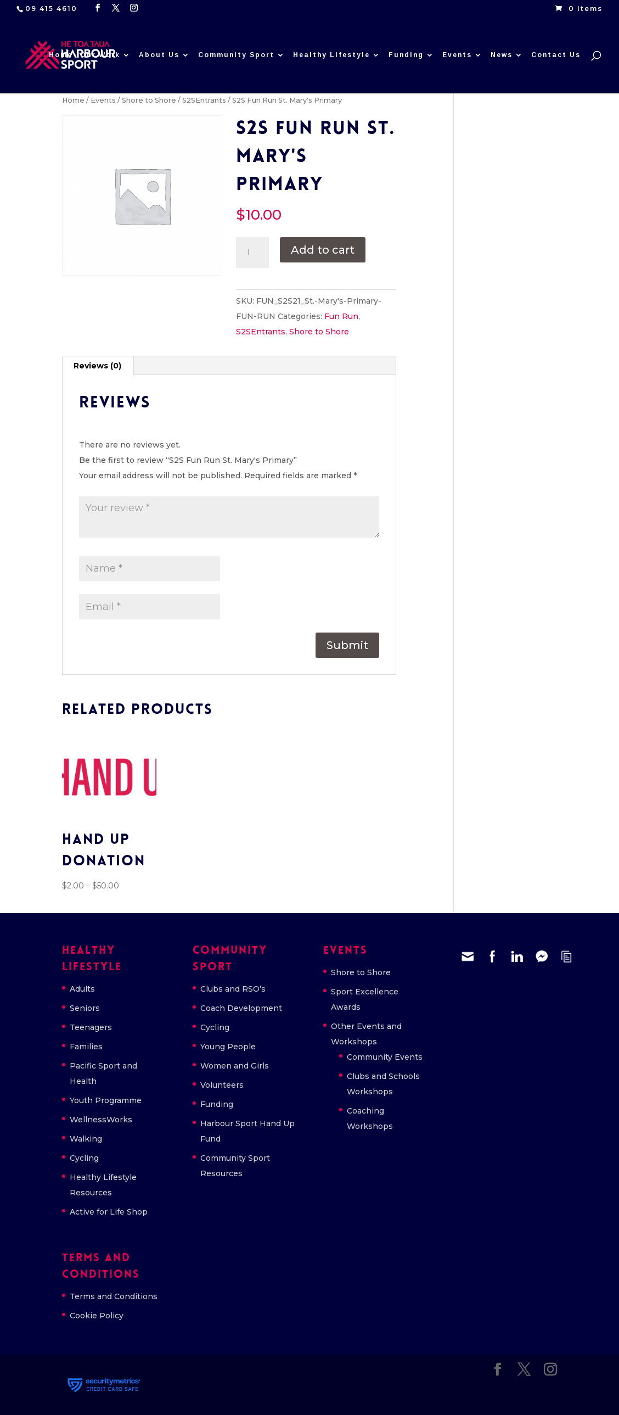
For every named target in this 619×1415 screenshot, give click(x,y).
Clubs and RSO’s (233, 989)
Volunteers (222, 1085)
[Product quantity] (252, 252)
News (502, 55)
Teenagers (91, 1027)
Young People (228, 1047)
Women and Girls (234, 1066)
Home (60, 55)
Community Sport (236, 55)
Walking (86, 1139)
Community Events (385, 1057)
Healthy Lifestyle (331, 55)
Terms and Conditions (113, 1296)
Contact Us (556, 55)
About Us (159, 55)
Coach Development (241, 1008)
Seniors (85, 1008)
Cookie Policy (96, 1316)
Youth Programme (106, 1100)
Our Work (100, 55)
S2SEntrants (204, 100)
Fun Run (341, 316)
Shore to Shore (149, 100)
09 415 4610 (51, 8)
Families (86, 1047)
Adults (82, 989)
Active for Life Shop (109, 1212)
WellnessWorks (101, 1120)
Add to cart (322, 249)
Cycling (84, 1158)
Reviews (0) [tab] (97, 366)
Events (457, 55)
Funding (406, 55)
